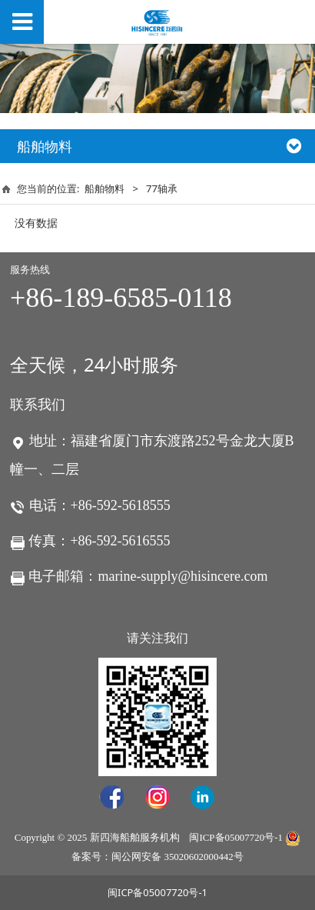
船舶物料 (104, 188)
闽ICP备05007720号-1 (235, 837)
